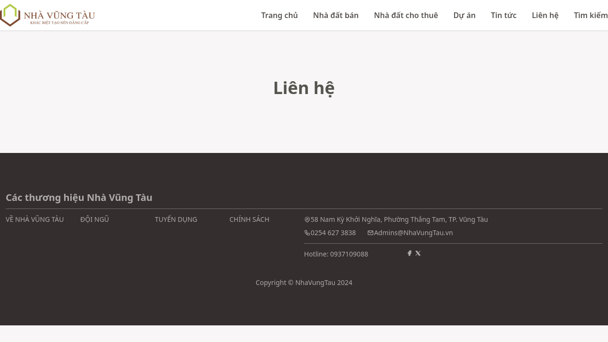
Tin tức (503, 15)
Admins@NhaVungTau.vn (413, 232)
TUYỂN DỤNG (176, 219)
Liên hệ (545, 15)
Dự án (464, 15)
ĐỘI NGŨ (94, 219)
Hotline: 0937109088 (336, 253)
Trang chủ (279, 15)
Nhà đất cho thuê (406, 15)
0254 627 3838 (333, 232)
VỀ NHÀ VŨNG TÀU (35, 219)
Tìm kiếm (591, 15)
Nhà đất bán (336, 15)
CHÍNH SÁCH (249, 219)
